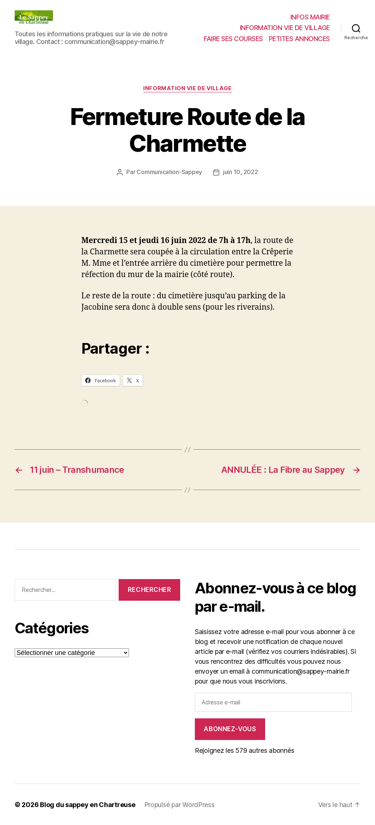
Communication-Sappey (169, 172)
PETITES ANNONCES (299, 39)
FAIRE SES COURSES (233, 39)
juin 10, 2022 (240, 172)
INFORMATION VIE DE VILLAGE (285, 28)
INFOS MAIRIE (310, 17)
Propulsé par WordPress (180, 804)
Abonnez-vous (230, 728)
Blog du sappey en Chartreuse (88, 804)
